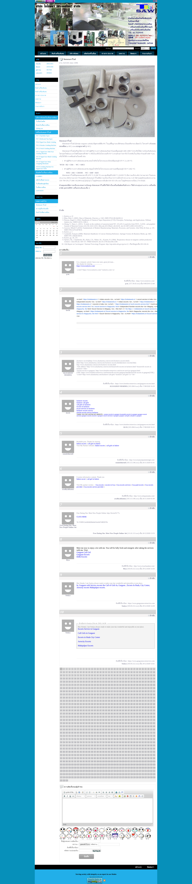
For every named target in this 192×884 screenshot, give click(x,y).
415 (78, 707)
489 (95, 713)
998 (92, 761)
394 (115, 704)
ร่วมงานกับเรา (39, 106)
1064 (86, 767)
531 (117, 716)
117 (101, 678)
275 (67, 694)
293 (117, 694)
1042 (120, 764)
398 (126, 704)
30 (143, 669)
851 (61, 748)
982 (143, 758)
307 (61, 697)
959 (78, 758)
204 (154, 685)
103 (61, 678)
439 (146, 707)
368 (137, 701)
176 (75, 685)
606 (137, 723)
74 (75, 675)
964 (92, 758)
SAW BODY (40, 191)
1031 (89, 764)
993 (78, 761)
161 (129, 681)
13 (95, 669)
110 (81, 678)
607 (140, 723)
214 (86, 688)
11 (89, 669)
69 (61, 675)
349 (84, 701)
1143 (117, 774)
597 (112, 723)
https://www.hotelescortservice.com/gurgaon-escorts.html (135, 384)
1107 (112, 771)
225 (117, 688)
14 (97, 669)
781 (151, 739)
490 (98, 713)
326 (115, 697)
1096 (81, 771)
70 (64, 675)
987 (61, 761)
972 (115, 758)
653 (78, 729)
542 (148, 716)
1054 (154, 764)
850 (154, 745)
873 (123, 748)
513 (67, 716)
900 (103, 752)
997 (89, 761)
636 (126, 726)
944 (132, 755)
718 (70, 736)
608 (143, 723)
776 (137, 739)
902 (109, 752)
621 (84, 726)
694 (98, 732)
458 (103, 710)
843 (134, 745)
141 (72, 681)
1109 (117, 771)
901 (106, 752)
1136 (97, 774)
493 (106, 713)
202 (148, 685)
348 (81, 701)
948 (143, 755)
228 (126, 688)
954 (64, 758)
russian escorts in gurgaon (112, 414)
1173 (106, 777)
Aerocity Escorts (84, 641)
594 (103, 723)
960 (81, 758)
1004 (109, 761)
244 (75, 691)
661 (101, 729)
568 (126, 720)
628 (103, 726)
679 (151, 729)
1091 (67, 771)
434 (132, 707)
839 (123, 745)
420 (92, 707)
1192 (64, 780)
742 (137, 736)
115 (95, 678)
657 (89, 729)
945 (134, 755)
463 (117, 710)
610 (148, 723)
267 (140, 691)
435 (134, 707)
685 (72, 732)
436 (137, 707)
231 (134, 688)
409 (61, 707)
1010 (126, 761)
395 (117, 704)
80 (92, 675)
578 (154, 720)
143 (78, 681)
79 (89, 675)
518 (81, 716)
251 (95, 691)
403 (140, 704)
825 (84, 745)
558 (98, 720)
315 (84, 697)
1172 (103, 777)
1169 (95, 777)
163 (134, 681)
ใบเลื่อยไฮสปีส (40, 121)
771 (123, 739)
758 (86, 739)
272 (154, 691)
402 (137, 704)
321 (101, 697)
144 (81, 681)
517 (78, 716)
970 (109, 758)
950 (148, 755)
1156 (154, 774)
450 (81, 710)
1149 (134, 774)
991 (72, 761)
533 (123, 716)
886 (64, 752)
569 (129, 720)
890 (75, 752)
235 (146, 688)
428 (115, 707)
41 (78, 672)
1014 (137, 761)
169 (151, 681)
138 (64, 681)
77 (83, 675)
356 (103, 701)
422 (98, 707)
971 (112, 758)
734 (115, 736)
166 (143, 681)
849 (151, 745)
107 (72, 678)
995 (84, 761)
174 (70, 685)
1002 (103, 761)
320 (98, 697)
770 (120, 739)
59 (128, 672)
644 (148, 726)
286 (98, 694)
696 (103, 732)
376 (64, 704)
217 (95, 688)
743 (140, 736)
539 (140, 716)
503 (134, 713)
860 (86, 748)
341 (61, 701)
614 (64, 726)
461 (112, 710)
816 (154, 742)
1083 (140, 767)
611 (151, 723)
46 (92, 672)
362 (120, 701)
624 (92, 726)
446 (70, 710)
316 (86, 697)
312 (75, 697)
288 (103, 694)
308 (64, 697)
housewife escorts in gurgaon (128, 414)
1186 (143, 777)
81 (95, 675)
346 (75, 701)
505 (140, 713)
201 (146, 685)
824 (81, 745)
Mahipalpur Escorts (85, 646)
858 (81, 748)
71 (66, 675)
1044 (126, 764)
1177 (117, 777)
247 (84, 691)
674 (137, 729)
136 (154, 678)
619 (78, 726)
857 (78, 748)
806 (126, 742)
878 (137, 748)
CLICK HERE (82, 517)
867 (106, 748)
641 (140, 726)
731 (106, 736)
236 (148, 688)
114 (92, 678)
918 (154, 752)
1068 (97, 767)
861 (89, 748)
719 (72, 736)
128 (132, 678)
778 (143, 739)
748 (154, 736)
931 (95, 755)
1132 (86, 774)
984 (148, 758)
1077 (123, 767)
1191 (61, 780)
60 (131, 672)
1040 (114, 764)
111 (84, 678)
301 (140, 694)
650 (70, 729)
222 (109, 688)
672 (132, 729)
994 (81, 761)
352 (92, 701)
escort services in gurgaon (111, 416)
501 (129, 713)
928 (86, 755)
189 (112, 685)
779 (146, 739)
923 (72, 755)
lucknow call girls (83, 403)
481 (72, 713)
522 (92, 716)
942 (126, 755)
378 (70, 704)
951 (151, 755)
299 (134, 694)
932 (98, 755)
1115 (134, 771)
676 (143, 729)
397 (123, 704)
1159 (67, 777)
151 (101, 681)
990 (70, 761)
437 (140, 707)
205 (61, 688)
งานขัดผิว (39, 176)
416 (81, 707)
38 (69, 672)
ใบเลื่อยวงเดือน (41, 187)
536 (132, 716)
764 (103, 739)
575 (146, 720)
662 (103, 729)
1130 (81, 774)
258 (115, 691)
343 (67, 701)
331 (129, 697)
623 (89, 726)
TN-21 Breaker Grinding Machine (46, 145)
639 (134, 726)
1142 (114, 774)
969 (106, 758)
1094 (75, 771)
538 (137, 716)
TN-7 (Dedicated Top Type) (44, 139)
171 (61, 685)
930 (92, 755)
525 (101, 716)
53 (112, 672)
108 (75, 678)
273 (61, 694)
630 (109, 726)
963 (89, 758)
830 (98, 745)
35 (61, 672)
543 (151, 716)
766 (109, 739)
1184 (137, 777)
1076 (120, 767)
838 (120, 745)
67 (151, 672)
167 (146, 681)
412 (70, 707)
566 (120, 720)
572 (137, 720)
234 (143, 688)
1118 (143, 771)
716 (64, 736)
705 (129, 732)
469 (134, 710)
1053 (151, 764)
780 (148, 739)
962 (86, 758)
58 (126, 672)
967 (101, 758)
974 (120, 758)
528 (109, 716)
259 (117, 691)
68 (154, 672)
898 (98, 752)
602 (126, 723)
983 (146, 758)
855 (72, 748)
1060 (75, 767)
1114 (131, 771)
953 (61, 758)
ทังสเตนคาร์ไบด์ (41, 205)
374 (154, 701)
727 (95, 736)
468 (132, 710)
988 (64, 761)
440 (148, 707)
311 (72, 697)
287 (101, 694)
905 (117, 752)
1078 (126, 767)
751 (67, 739)
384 (86, 704)
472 (143, 710)
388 (98, 704)
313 (78, 697)
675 (140, 729)
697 (106, 732)
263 (129, 691)
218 (98, 688)
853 (67, 748)
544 (154, 716)
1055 (61, 767)
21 (117, 669)
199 (140, 685)
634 (120, 726)
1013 (134, 761)
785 (67, 742)
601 (123, 723)
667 (117, 729)
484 (81, 713)
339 (151, 697)
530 (115, 716)
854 (70, 748)
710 (143, 732)
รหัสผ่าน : (38, 251)
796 (98, 742)
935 (106, 755)
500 (126, 713)
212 (81, 688)
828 (92, 745)
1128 (75, 774)
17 (106, 669)
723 (84, 736)
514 (70, 716)
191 (117, 685)
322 (103, 697)
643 (146, 726)
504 (137, 713)
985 (151, 758)
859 (84, 748)
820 (70, 745)
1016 (143, 761)
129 (134, 678)
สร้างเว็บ (45, 1)
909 (129, 752)
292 (115, 694)
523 (95, 716)
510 (154, 713)
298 (132, 694)
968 (103, 758)
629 (106, 726)
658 (92, 729)
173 (67, 685)
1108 (114, 771)
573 (140, 720)
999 (95, 761)
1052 (148, 764)
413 (72, 707)
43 (83, 672)
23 (123, 669)
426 (109, 707)
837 (117, 745)
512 (64, 716)
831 (101, 745)
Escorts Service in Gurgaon (88, 629)
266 (137, 691)
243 (72, 691)
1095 (78, 771)
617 (72, 726)
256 (109, 691)
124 (120, 678)
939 (117, 755)
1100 (92, 771)
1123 (61, 774)
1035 (100, 764)
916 (148, 752)
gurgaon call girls (124, 416)
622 (86, 726)
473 (146, 710)
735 (117, 736)
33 (151, 669)
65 (145, 672)
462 (115, 710)
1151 (140, 774)
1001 (100, 761)
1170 (97, 777)
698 (109, 732)
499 (123, 713)
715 (61, 736)
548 (70, 720)
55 (117, 672)
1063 (83, 767)
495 (112, 713)
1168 (92, 777)
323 (106, 697)
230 (132, 688)
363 (123, 701)
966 (98, 758)
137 (61, 681)
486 (86, 713)
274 (64, 694)
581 (67, 723)
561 (106, 720)
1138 (103, 774)
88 (114, 675)
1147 (128, 774)
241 (67, 691)
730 (103, 736)
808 (132, 742)
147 (89, 681)
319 (95, 697)
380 (75, 704)
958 (75, 758)
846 (143, 745)
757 (84, 739)
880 (143, 748)
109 (78, 678)
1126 (69, 774)
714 (154, 732)
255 (106, 691)
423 (101, 707)
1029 (83, 764)
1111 (123, 771)
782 (154, 739)
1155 (151, 774)
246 (81, 691)
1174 (109, 777)
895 (89, 752)
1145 (123, 774)
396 (120, 704)
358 (109, 701)
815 (151, 742)
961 (84, 758)
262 (126, 691)
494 (109, 713)
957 (72, 758)
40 (75, 672)
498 (120, 713)
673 (134, 729)
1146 (126, 774)
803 (117, 742)
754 (75, 739)
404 (143, 704)
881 (146, 748)
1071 (106, 767)
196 (132, 685)
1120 (148, 771)
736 (120, 736)
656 (86, 729)
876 (132, 748)
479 (67, 713)
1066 (92, 767)
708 (137, 732)
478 (64, 713)
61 (134, 672)
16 (103, 669)
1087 (151, 767)
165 (140, 681)
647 (61, 729)
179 (84, 685)
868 (109, 748)
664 (109, 729)
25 (128, 669)
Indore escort (81, 479)
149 (95, 681)
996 (86, 761)
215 (89, 688)
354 (98, 701)
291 (112, 694)
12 (92, 669)
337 (146, 697)
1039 (112, 764)
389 (101, 704)
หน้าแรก (38, 84)
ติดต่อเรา (38, 103)
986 (154, 758)
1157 (61, 777)
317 (89, 697)
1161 (72, 777)
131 (140, 678)
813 (146, 742)
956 (70, 758)
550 (75, 720)
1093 (72, 771)
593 (101, 723)
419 (89, 707)
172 (64, 685)
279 (78, 694)
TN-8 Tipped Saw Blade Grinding (46, 142)
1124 (64, 774)
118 (103, 678)
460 (109, 710)
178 (81, 685)
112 (86, 678)
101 (151, 675)
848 (148, 745)
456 (98, 710)
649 (67, 729)
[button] (68, 792)
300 (137, 694)
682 (64, 732)
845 (140, 745)
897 (95, 752)
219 (101, 688)
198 (137, 685)
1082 (137, 767)
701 (117, 732)
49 (100, 672)
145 (84, 681)
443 (61, 710)
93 (128, 675)
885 (61, 752)
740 (132, 736)
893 (84, 752)
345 (72, 701)
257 (112, 691)
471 (140, 710)
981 (140, 758)
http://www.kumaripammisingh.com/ (142, 460)
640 (137, 726)
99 (145, 675)
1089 (61, 771)
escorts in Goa (110, 485)
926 (81, 755)
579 (61, 723)
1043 (123, 764)
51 (106, 672)
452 (86, 710)
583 (72, 723)
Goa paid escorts (138, 485)
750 (64, 739)
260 (120, 691)
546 (64, 720)
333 (134, 697)
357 (106, 701)
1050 (143, 764)
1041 (117, 764)
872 (120, 748)
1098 (86, 771)
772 (126, 739)
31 (145, 669)
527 (106, 716)
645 (151, 726)
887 (67, 752)
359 (112, 701)
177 (78, 685)
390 (103, 704)
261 (123, 691)
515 (72, 716)
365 (129, 701)
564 (115, 720)
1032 (92, 764)
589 (89, 723)
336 (143, 697)
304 (148, 694)
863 (95, 748)
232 (137, 688)
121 (112, 678)
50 (103, 672)
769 (117, 739)
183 (95, 685)
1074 (114, 767)
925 (78, 755)
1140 (109, 774)
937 (112, 755)
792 (86, 742)
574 (143, 720)
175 (72, 685)
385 (89, 704)
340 (154, 697)
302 (143, 694)
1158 (64, 777)
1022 (64, 764)
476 (154, 710)
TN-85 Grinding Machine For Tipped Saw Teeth (45, 167)
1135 (95, 774)
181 (89, 685)
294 (120, 694)
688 (81, 732)
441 (151, 707)
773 (129, 739)
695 (101, 732)
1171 (100, 777)
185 (101, 685)
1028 (81, 764)
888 (70, 752)
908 (126, 752)
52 (109, 672)
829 (95, 745)
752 (70, 739)
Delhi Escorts (82, 557)
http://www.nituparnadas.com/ (144, 496)
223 (112, 688)
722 (81, 736)
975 (123, 758)
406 (148, 704)
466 (126, 710)
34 (154, 669)
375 (61, 704)
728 (98, 736)
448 (75, 710)
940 (120, 755)
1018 (148, 761)
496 (115, 713)
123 (117, 678)
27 (134, 669)
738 (126, 736)
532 (120, 716)
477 (61, 713)
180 (86, 685)
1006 (114, 761)
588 (86, 723)
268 (143, 691)
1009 (123, 761)
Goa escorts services (124, 485)
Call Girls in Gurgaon (86, 633)
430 (120, 707)
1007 (117, 761)
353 (95, 701)
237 (151, 688)
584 (75, 723)
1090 (64, 771)
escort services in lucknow (86, 409)
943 (129, 755)
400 (132, 704)
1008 (120, 761)
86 (109, 675)
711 (146, 732)
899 (101, 752)
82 (97, 675)
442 (154, 707)
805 (123, 742)
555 (89, 720)
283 (89, 694)
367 (134, 701)
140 (70, 681)
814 (148, 742)
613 (61, 726)
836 (115, 745)
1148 (131, 774)
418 (86, 707)
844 (137, 745)
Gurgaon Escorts (83, 555)
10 (86, 669)
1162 (75, 777)
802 (115, 742)
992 (75, 761)
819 (67, 745)
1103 (100, 771)
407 (151, 704)
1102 (97, 771)
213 (84, 688)
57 (123, 672)
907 (123, 752)
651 (72, 729)
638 (132, 726)
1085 (145, 767)
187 (106, 685)
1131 (83, 774)
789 (78, 742)
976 (126, 758)
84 (103, 675)
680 (154, 729)
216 (92, 688)
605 (134, 723)
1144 (120, 774)
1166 (86, 777)
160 (126, 681)
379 (72, 704)
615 (67, 726)
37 (66, 672)
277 (72, 694)
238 (154, 688)
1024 (69, 764)
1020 (154, 761)
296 (126, 694)
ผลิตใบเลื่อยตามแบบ (42, 180)
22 (120, 669)
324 (109, 697)
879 (140, 748)
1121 (151, 771)
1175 (112, 777)
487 (89, 713)
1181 (128, 777)
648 (64, 729)
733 (112, 736)
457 (101, 710)
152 (103, 681)
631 (112, 726)
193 (123, 685)
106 (70, 678)
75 (78, 675)
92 (126, 675)
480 (70, 713)
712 (148, 732)
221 (106, 688)
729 (101, 736)
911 (134, 752)
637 (129, 726)
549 (72, 720)
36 (64, 672)
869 (112, 748)
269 (146, 691)
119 (106, 678)
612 (154, 723)
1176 (114, 777)
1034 (97, 764)
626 (98, 726)
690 (86, 732)
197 (134, 685)
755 (78, 739)
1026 (75, 764)
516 (75, 716)
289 (106, 694)
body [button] (64, 824)
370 (143, 701)
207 (67, 688)
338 (148, 697)
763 (101, 739)
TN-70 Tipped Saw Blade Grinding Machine (46, 157)
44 (86, 672)
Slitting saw (39, 128)
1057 (67, 767)
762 (98, 739)
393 (112, 704)
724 (86, 736)
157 (117, 681)
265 (134, 691)
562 (109, 720)
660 (98, 729)
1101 (95, 771)
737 (123, 736)
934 (103, 755)
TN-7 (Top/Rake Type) (42, 136)
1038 (109, 764)
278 (75, 694)
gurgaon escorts (86, 416)
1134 (92, 774)
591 (95, 723)
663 (106, 729)
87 (112, 675)
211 (78, 688)
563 (112, 720)
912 (137, 752)
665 (112, 729)
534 (126, 716)
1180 (126, 777)
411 (67, 707)
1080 (131, 767)
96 (137, 675)
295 (123, 694)
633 (117, 726)
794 (92, 742)
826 (86, 745)
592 (98, 723)
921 (67, 755)
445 (67, 710)
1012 (131, 761)
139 (67, 681)
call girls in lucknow (84, 405)
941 (123, 755)
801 (112, 742)
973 (117, 758)
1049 (140, 764)
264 (132, 691)
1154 (148, 774)
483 (78, 713)
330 (126, 697)
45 (89, 672)
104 (64, 678)
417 (84, 707)
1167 (89, 777)
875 (129, 748)
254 (103, 691)
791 (84, 742)
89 (117, 675)
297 (129, 694)
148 (92, 681)
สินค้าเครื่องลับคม (41, 88)
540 (143, 716)
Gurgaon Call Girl (84, 552)
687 (78, 732)
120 (109, 678)
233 (140, 688)
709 (140, 732)
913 (140, 752)
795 (95, 742)
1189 (151, 777)
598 (115, 723)
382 (81, 704)
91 (123, 675)
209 (72, 688)
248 (86, 691)
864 (98, 748)
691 (89, 732)
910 (132, 752)
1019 (151, 761)
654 (81, 729)
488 (92, 713)
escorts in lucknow (83, 407)
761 (95, 739)
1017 (145, 761)
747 (151, 736)
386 (92, 704)
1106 (109, 771)
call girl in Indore (93, 479)
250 (92, 691)
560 (103, 720)
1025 (72, 764)
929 (89, 755)
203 (151, 685)
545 (61, 720)
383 (84, 704)
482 (75, 713)
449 (78, 710)
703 (123, 732)
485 (84, 713)
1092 (69, 771)
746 (148, 736)
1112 (126, 771)
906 (120, 752)
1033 (95, 764)
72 (69, 675)
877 (134, 748)
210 (75, 688)
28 (137, 669)
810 (137, 742)
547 (67, 720)
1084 (143, 767)
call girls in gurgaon (136, 416)
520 (86, 716)
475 (151, 710)
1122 (154, 771)
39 (72, 672)
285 (95, 694)
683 (67, 732)
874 (126, 748)
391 (106, 704)
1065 (89, 767)
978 (132, 758)
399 (129, 704)
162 (132, 681)
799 (106, 742)
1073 (112, 767)
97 (140, 675)
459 (106, 710)
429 (117, 707)
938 (115, 755)
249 (89, 691)
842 (132, 745)
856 (75, 748)
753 (72, 739)
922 (70, 755)
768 (115, 739)
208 (70, 688)
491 (101, 713)
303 (146, 694)
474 (148, 710)
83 (100, 675)
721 (78, 736)
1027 (78, 764)
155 (112, 681)
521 (89, 716)
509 (151, 713)
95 (134, 675)
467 (129, 710)
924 (75, 755)
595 (106, 723)
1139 (106, 774)
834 (109, 745)
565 (117, 720)
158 (120, 681)
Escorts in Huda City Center (89, 637)
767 (112, 739)
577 (151, 720)
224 (115, 688)
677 (146, 729)
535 (129, 716)
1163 (78, 777)
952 (154, 755)
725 (89, 736)
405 (146, 704)
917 (151, 752)
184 (98, 685)
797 (101, 742)
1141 (112, 774)
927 (84, 755)
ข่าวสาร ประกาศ (40, 95)
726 (92, 736)
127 (129, 678)
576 (148, 720)
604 (132, 723)
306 (154, 694)
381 (78, 704)
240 (64, 691)
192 (120, 685)
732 (109, 736)
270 (148, 691)
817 (61, 745)
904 (115, 752)
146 (86, 681)
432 (126, 707)
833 (106, 745)
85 (106, 675)
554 (86, 720)
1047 (134, 764)
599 (117, 723)
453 (89, 710)
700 (115, 732)
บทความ (38, 99)
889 (72, 752)
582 (70, 723)
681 (61, 732)
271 (151, 691)
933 (101, 755)
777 (140, 739)
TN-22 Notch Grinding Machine (45, 148)
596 (109, 723)
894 (86, 752)
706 (132, 732)
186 (103, 685)
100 (148, 675)
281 (84, 694)
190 (115, 685)
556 (92, 720)
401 (134, 704)
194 (126, 685)
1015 (140, 761)
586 (81, 723)
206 (64, 688)
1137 (100, 774)
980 (137, 758)
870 (115, 748)
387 (95, 704)
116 (98, 678)
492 (103, 713)
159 (123, 681)
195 (129, 685)
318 (92, 697)
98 (143, 675)
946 (137, 755)
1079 (128, 767)
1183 (134, 777)
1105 (106, 771)
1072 (109, 767)
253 (101, 691)
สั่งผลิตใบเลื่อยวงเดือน (44, 173)
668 (120, 729)
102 (154, 675)
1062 (81, 767)
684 (70, 732)
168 (148, 681)
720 (75, 736)
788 (75, 742)
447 (72, 710)
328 (120, 697)
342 (64, 701)
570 (132, 720)
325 (112, 697)
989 (67, 761)
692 (92, 732)
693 (95, 732)
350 (86, 701)
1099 (89, 771)
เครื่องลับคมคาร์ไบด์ (43, 132)
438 (143, 707)
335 (140, 697)
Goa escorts (100, 485)
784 (64, 742)
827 (89, 745)
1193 (67, 780)
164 (137, 681)
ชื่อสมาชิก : (38, 248)
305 (151, 694)
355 (101, 701)
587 (84, 723)
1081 (134, 767)
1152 (143, 774)
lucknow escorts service (85, 410)
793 (89, 742)
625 (95, 726)
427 (112, 707)
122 (115, 678)
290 (109, 694)
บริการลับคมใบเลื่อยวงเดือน (46, 118)
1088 (154, 767)
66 (148, 672)
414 (75, 707)
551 (78, 720)
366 (132, 701)
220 (103, 688)
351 (89, 701)
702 (120, 732)
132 (143, 678)
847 (146, 745)
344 (70, 701)
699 (112, 732)
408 (154, 704)
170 (154, 681)
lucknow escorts (82, 401)
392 (109, 704)
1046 (131, 764)
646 (154, 726)
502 (132, 713)
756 (81, 739)
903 (112, 752)
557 (95, 720)
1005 (112, 761)
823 (78, 745)
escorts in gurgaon (97, 416)
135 (151, 678)
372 (148, 701)
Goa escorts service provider (93, 487)
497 (117, 713)
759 (89, 739)
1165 (83, 777)
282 (86, 694)
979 (134, 758)
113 (89, 678)
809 (134, 742)
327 (117, 697)
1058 (69, 767)
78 (86, 675)
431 (123, 707)
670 (126, 729)
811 (140, 742)
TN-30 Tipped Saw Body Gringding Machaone (43, 162)
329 (123, 697)
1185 (140, 777)
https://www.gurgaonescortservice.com (141, 603)
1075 (117, 767)
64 (143, 672)
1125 (67, 774)
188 (109, 685)
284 (92, 694)
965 (95, 758)
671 (129, 729)
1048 (137, 764)
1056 (64, 767)
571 (134, 720)
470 (137, 710)
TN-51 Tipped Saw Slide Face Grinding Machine (45, 152)
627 (101, 726)
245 (78, 691)
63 (140, 672)
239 (61, 691)
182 (92, 685)
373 (151, 701)
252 (98, 691)
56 (120, 672)
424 (103, 707)
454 (92, 710)
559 (101, 720)
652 (75, 729)
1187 (145, 777)
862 (92, 748)
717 (67, 736)
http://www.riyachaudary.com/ (144, 566)
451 (84, 710)
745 (146, 736)
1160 (69, 777)
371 (146, 701)
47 (95, 672)
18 (109, 669)
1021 (61, 764)
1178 (120, 777)
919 (61, 755)
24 (126, 669)
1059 (72, 767)
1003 (106, 761)
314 (81, 697)
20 (114, 669)
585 (78, 723)
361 (117, 701)
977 (129, 758)
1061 (78, 767)
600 (120, 723)
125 (123, 678)
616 (70, 726)
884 (154, 748)
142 (75, 681)
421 (95, 707)
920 (64, 755)
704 (126, 732)
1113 (128, 771)
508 (148, 713)
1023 (67, 764)
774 (132, 739)
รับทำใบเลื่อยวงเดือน (42, 212)
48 (97, 672)
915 (146, 752)
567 (123, 720)
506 (143, 713)
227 (123, 688)
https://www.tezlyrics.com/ (86, 266)
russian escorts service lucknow (87, 412)
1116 (137, 771)
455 (95, 710)
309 (67, 697)
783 (61, 742)
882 (148, 748)
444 (64, 710)
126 (126, 678)
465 (123, 710)
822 (75, 745)
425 (106, 707)
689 (84, 732)
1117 (140, 771)
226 (120, 688)
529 (112, 716)
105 (67, 678)
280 (81, 694)
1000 (97, 761)
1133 (89, 774)
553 (84, 720)
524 (98, 716)
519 (84, 716)
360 (115, 701)
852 (64, 748)
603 (129, 723)
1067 (95, 767)
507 (146, 713)
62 (137, 672)
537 (134, 716)
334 (137, 697)
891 (78, 752)
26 (131, 669)
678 (148, 729)
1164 (81, 777)
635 (123, 726)
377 (67, 704)
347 (78, 701)
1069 (100, 767)
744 (143, 736)
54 (114, 672)
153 (106, 681)
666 (115, 729)
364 (126, 701)
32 (148, 669)
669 (123, 729)
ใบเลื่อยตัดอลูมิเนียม (42, 184)
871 (117, 748)
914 (143, 752)
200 (143, 685)
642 (143, 726)
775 (134, 739)
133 (146, 678)
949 (146, 755)
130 (137, 678)
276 (70, 694)
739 (129, 736)
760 (92, 739)
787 (72, 742)
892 (81, 752)
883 (151, 748)
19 (112, 669)
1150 (137, 774)
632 (115, 726)
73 (72, 675)
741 (134, 736)
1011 (128, 761)
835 (112, 745)
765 (106, 739)
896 (92, 752)
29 (140, 669)
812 (143, 742)
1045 (128, 764)
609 (146, 723)
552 (81, 720)
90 (120, 675)
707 (134, 732)
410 (64, 707)
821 (72, 745)
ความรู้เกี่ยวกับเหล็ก (42, 209)
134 (148, 678)
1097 (83, 771)
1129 (78, 774)
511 (61, 716)
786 (70, 742)
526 (103, 716)
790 (81, 742)
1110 (120, 771)
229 (129, 688)
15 (100, 669)
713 (151, 732)
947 (140, 755)
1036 (103, 764)
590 (92, 723)
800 (109, 742)
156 (115, 681)
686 (75, 732)
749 (61, 739)
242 (70, 691)
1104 (103, 771)
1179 (123, 777)
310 (70, 697)
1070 (103, 767)
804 (120, 742)
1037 (106, 764)
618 (75, 726)
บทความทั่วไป (41, 201)
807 (129, 742)
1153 (145, 774)
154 (109, 681)
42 (81, 672)
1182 (131, 777)
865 (101, 748)
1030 (86, 764)
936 (109, 755)
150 (98, 681)
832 (103, 745)
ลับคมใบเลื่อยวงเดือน (42, 125)
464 (120, 710)
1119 (145, 771)
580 (64, 723)
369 (140, 701)
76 (81, 675)
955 (67, 758)
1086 (148, 767)
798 (103, 742)
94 (131, 675)
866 (103, 748)
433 (129, 707)
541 (146, 716)
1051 (145, 764)
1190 (154, 777)
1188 (148, 777)
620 (81, 726)
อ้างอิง (152, 257)
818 (64, 745)
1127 (72, 774)
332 (132, 697)
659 (95, 729)
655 (84, 729)
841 (129, 745)
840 (126, 745)
